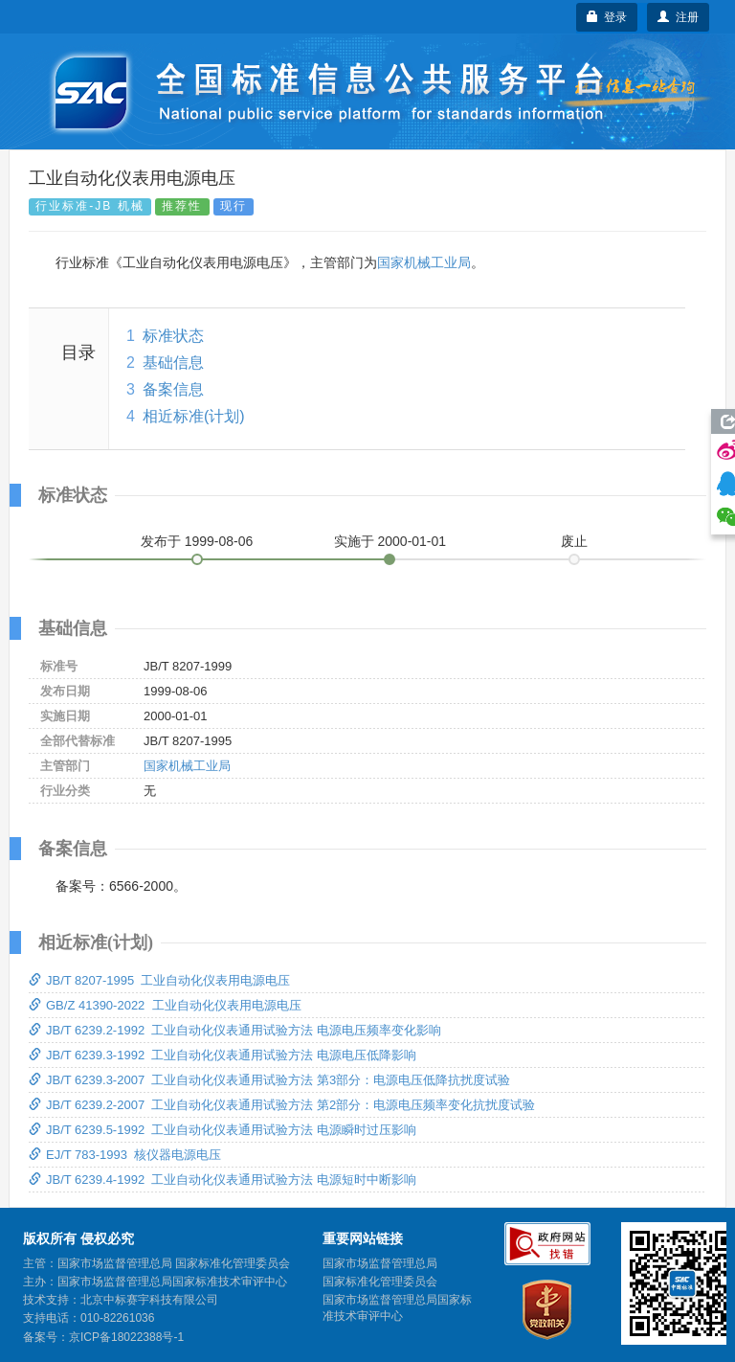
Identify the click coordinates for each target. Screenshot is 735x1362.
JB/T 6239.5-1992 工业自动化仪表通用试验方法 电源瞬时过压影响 (222, 1130)
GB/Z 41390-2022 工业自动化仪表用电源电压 (165, 1005)
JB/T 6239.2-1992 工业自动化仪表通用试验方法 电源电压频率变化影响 (235, 1030)
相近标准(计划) (194, 416)
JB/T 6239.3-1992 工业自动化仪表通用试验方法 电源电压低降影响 (222, 1055)
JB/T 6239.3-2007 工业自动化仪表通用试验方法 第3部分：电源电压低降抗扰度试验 (269, 1080)
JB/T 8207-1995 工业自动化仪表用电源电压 (160, 980)
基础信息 (173, 362)
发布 (197, 541)
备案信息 (173, 389)
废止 (574, 541)
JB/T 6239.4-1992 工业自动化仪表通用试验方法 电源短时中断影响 (222, 1179)
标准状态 (173, 336)
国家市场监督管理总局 (380, 1263)
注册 (678, 17)
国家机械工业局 (424, 262)
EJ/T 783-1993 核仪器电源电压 (125, 1154)
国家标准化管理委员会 (380, 1281)
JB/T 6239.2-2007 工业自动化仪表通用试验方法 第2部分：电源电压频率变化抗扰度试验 (282, 1105)
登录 (607, 17)
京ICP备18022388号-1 (126, 1337)
